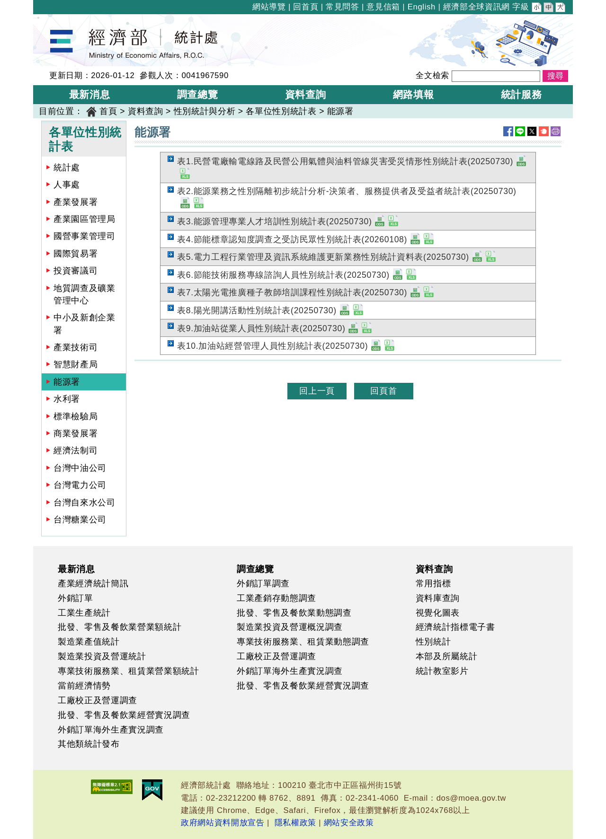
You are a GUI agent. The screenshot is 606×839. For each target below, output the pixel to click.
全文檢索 (432, 75)
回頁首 (383, 391)
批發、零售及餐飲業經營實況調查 (124, 715)
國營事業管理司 (84, 236)
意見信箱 (383, 6)
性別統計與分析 (205, 111)
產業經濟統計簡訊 (93, 583)
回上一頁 (317, 391)
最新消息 (76, 569)
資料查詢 (145, 111)
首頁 (108, 111)
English (422, 6)
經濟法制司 (75, 450)
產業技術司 (75, 347)
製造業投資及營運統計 (102, 656)
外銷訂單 (75, 598)
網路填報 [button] (413, 94)
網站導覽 (269, 6)
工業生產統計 (84, 613)
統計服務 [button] (521, 94)
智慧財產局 (75, 364)
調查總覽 (255, 569)
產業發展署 (75, 202)
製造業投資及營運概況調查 (290, 627)
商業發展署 (75, 433)
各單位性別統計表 (281, 111)
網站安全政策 (349, 822)
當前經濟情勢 (84, 685)
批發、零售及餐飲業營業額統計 (119, 627)
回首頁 (305, 6)
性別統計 (433, 641)
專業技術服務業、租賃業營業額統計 (128, 671)
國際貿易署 (75, 253)
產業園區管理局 (84, 219)
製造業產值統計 (89, 641)
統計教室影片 (442, 671)
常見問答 (342, 6)
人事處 (66, 184)
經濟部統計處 (65, 20)
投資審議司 (75, 270)
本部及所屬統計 (447, 656)
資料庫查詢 (438, 598)
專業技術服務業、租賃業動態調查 (303, 641)
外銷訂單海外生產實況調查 (111, 729)
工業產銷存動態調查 (276, 598)
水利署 (66, 399)
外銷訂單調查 (263, 583)
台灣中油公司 (80, 468)
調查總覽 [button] (197, 94)
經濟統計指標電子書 (455, 627)
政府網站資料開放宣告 (223, 822)
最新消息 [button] (89, 94)
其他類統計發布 (89, 744)
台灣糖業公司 (80, 519)
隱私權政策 (295, 822)
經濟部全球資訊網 (476, 6)
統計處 (66, 167)
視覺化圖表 (438, 613)
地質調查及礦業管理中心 (84, 294)
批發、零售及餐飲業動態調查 (294, 613)
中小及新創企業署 (84, 324)
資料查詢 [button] (305, 94)
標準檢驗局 (75, 416)
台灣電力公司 (80, 485)
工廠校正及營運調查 (97, 700)
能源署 (340, 111)
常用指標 (433, 583)
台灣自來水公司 (84, 502)
